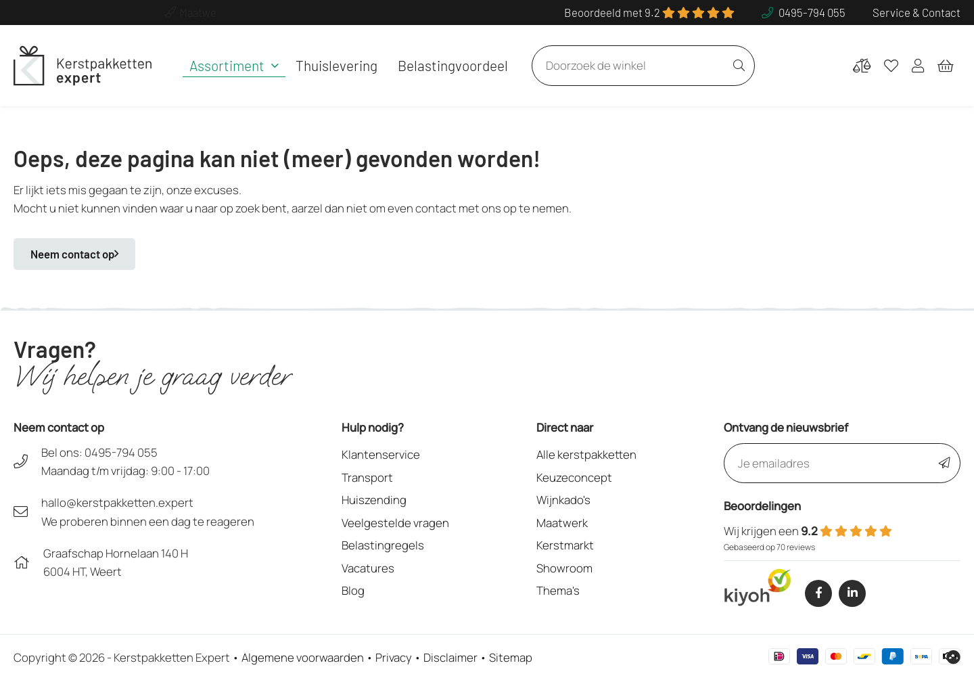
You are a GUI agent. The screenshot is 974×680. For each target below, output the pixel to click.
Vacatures (368, 568)
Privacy (393, 657)
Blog (353, 590)
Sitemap (510, 657)
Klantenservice (381, 454)
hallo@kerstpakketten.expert (117, 502)
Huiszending (374, 499)
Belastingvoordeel (453, 65)
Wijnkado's (563, 499)
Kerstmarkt (565, 545)
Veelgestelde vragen (395, 522)
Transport (367, 477)
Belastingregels (383, 545)
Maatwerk (562, 522)
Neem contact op (74, 253)
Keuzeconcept (574, 477)
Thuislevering (336, 65)
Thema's (558, 590)
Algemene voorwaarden (302, 657)
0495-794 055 (121, 452)
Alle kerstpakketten (586, 454)
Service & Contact (916, 12)
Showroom (564, 568)
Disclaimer (450, 657)
